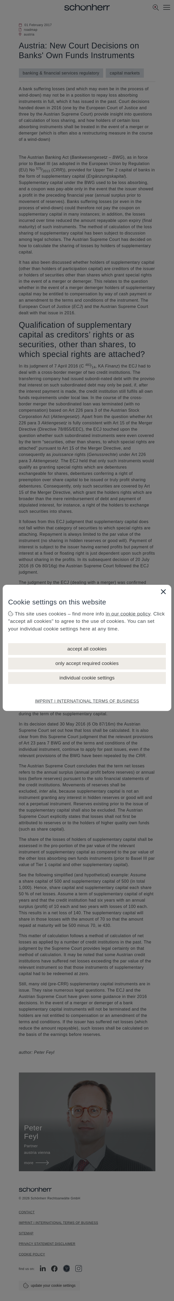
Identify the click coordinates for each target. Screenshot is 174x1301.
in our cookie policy (128, 614)
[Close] (163, 591)
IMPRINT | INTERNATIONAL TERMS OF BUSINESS (87, 701)
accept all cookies (87, 649)
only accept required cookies (87, 663)
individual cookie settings (86, 678)
